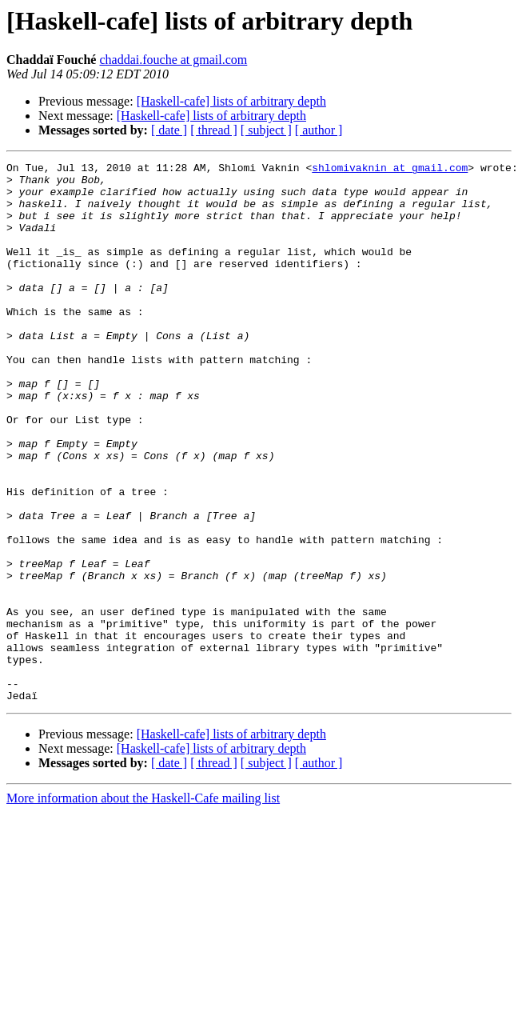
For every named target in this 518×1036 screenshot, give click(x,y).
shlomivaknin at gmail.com (390, 169)
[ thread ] (213, 130)
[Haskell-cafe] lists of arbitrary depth (231, 101)
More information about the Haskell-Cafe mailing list (143, 906)
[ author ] (319, 130)
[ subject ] (266, 130)
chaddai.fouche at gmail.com (173, 59)
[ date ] (169, 130)
